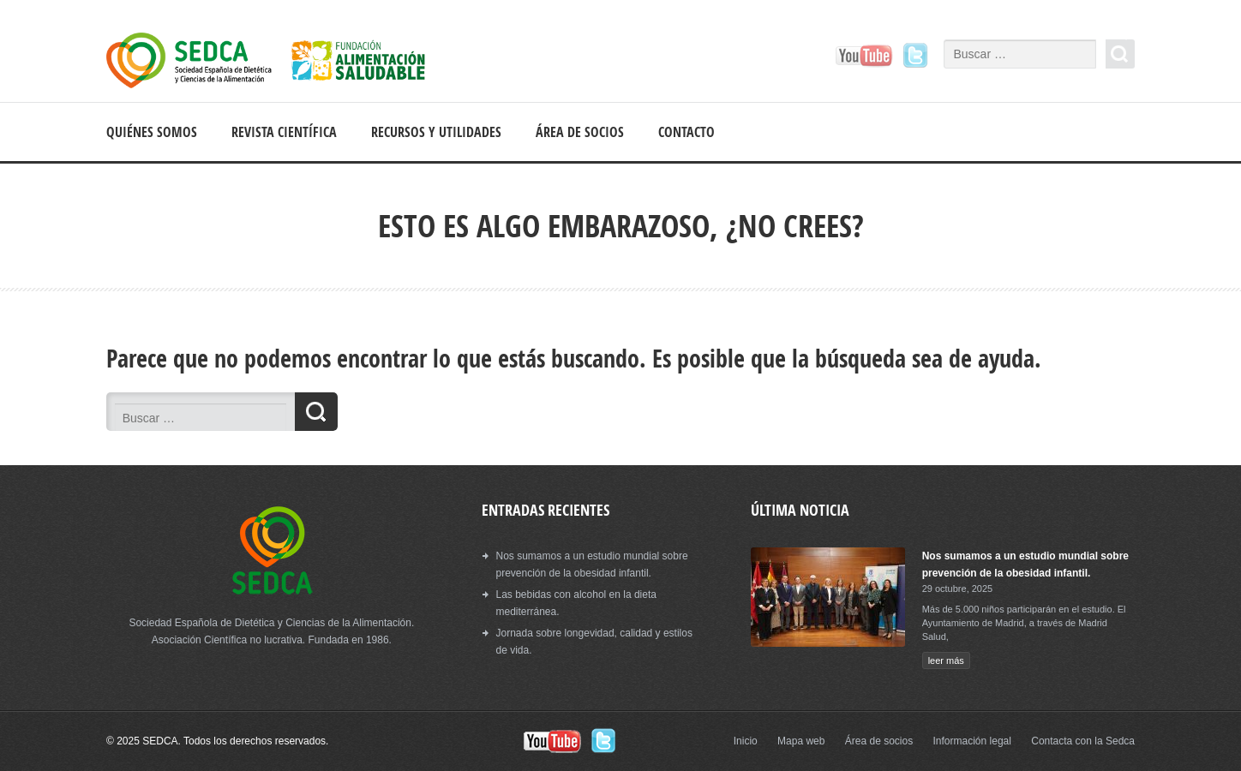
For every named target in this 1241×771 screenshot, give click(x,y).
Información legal (972, 741)
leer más (946, 660)
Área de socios (580, 132)
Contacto (686, 132)
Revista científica (284, 132)
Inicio (746, 741)
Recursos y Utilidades (436, 132)
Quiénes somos (151, 132)
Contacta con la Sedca (1083, 741)
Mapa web (800, 741)
